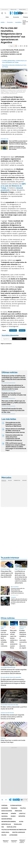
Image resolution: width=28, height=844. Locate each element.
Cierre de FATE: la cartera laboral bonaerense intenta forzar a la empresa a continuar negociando (18, 142)
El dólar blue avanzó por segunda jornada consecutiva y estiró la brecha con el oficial (12, 717)
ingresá (25, 13)
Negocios (4, 813)
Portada (4, 805)
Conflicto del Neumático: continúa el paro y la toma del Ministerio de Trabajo (14, 61)
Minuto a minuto (14, 627)
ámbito (3, 22)
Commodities (17, 480)
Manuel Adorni (22, 9)
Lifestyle (22, 813)
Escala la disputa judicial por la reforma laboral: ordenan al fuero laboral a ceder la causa (13, 387)
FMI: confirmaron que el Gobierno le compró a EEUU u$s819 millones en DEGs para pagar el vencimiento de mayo (16, 446)
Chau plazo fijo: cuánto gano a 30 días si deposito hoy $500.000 (7, 574)
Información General (8, 821)
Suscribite (19, 338)
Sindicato (22, 330)
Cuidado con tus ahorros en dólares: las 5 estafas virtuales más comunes (17, 148)
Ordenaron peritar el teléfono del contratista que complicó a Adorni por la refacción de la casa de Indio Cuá (14, 378)
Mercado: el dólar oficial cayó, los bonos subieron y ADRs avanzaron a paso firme (14, 402)
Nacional (4, 816)
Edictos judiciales (18, 832)
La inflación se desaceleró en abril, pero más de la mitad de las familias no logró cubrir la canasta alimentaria (21, 577)
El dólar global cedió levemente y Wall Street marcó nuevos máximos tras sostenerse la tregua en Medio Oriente (13, 682)
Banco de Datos (6, 811)
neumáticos (18, 22)
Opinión (13, 813)
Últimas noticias (15, 805)
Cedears (24, 480)
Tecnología (18, 824)
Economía (16, 17)
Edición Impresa (6, 819)
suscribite (21, 13)
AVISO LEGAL (5, 832)
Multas (3, 835)
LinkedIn (13, 799)
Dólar (7, 17)
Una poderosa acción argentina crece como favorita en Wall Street (13, 424)
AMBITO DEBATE (22, 841)
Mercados (18, 811)
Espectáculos (6, 824)
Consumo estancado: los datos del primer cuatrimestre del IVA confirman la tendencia (14, 437)
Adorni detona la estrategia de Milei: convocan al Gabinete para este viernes (15, 430)
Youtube (17, 799)
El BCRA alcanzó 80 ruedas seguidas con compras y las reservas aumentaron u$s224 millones (14, 671)
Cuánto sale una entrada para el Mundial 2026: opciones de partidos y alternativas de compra (19, 601)
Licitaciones (13, 835)
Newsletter (23, 799)
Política (23, 808)
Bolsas (10, 480)
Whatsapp (21, 799)
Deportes (22, 816)
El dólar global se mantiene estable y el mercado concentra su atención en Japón (23, 639)
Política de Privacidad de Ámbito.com (13, 829)
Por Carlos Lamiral (14, 595)
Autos (21, 821)
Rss (2, 827)
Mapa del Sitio (11, 827)
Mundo (13, 816)
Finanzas (14, 808)
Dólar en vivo (13, 9)
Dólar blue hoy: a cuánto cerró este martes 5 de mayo (13, 741)
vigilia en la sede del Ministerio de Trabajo (13, 186)
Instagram (9, 799)
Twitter (2, 799)
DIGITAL (6, 841)
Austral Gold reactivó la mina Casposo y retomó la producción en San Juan (13, 410)
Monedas (3, 480)
